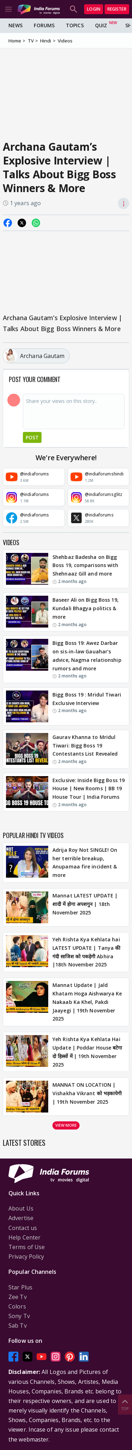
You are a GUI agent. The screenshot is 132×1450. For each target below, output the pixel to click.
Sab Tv (17, 1325)
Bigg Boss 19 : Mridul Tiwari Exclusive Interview (86, 698)
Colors (17, 1306)
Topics (75, 25)
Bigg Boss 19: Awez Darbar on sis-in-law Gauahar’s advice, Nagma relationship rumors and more (86, 655)
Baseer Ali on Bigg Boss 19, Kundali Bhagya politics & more (85, 608)
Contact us (22, 1228)
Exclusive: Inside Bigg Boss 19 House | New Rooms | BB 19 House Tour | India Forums (88, 789)
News (15, 25)
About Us (20, 1208)
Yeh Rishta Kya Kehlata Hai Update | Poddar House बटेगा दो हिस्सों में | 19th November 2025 (87, 1052)
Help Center (24, 1237)
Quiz (101, 25)
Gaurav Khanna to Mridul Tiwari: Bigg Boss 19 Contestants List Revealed (85, 745)
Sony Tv (19, 1316)
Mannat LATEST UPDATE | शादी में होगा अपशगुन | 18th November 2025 (85, 904)
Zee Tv (17, 1297)
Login (93, 9)
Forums (44, 25)
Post (32, 437)
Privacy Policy (26, 1256)
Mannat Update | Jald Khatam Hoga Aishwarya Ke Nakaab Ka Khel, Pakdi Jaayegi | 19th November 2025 (87, 1002)
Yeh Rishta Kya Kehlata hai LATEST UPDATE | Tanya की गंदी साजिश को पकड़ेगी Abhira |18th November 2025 (86, 952)
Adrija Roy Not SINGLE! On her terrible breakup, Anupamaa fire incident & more (85, 862)
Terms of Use (26, 1247)
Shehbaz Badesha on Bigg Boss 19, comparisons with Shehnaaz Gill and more (85, 565)
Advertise (20, 1218)
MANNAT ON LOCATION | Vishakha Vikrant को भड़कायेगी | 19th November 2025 (87, 1093)
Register (116, 9)
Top (125, 1404)
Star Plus (20, 1287)
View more (66, 1125)
